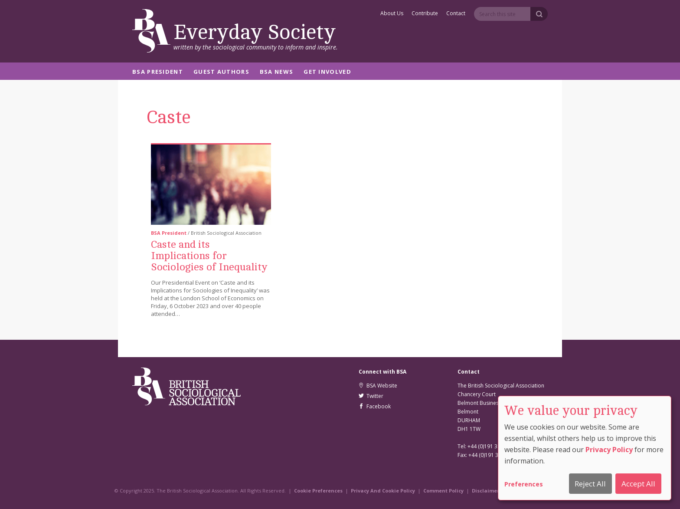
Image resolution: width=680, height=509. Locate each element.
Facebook (375, 406)
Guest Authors (221, 72)
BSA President (157, 72)
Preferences (523, 484)
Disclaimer (485, 490)
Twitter (371, 396)
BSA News (276, 72)
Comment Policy (443, 490)
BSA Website (378, 385)
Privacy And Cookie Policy (383, 490)
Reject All (590, 484)
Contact (455, 14)
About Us (391, 14)
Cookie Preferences (318, 490)
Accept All (638, 484)
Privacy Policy (609, 449)
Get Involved (327, 72)
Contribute (425, 14)
